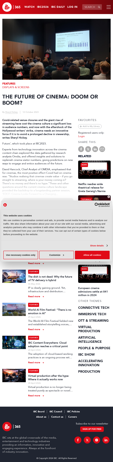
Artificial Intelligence (90, 339)
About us (41, 416)
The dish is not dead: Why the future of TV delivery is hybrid (50, 278)
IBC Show (86, 354)
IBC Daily (58, 7)
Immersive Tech (92, 314)
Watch (29, 7)
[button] (108, 7)
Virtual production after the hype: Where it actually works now (48, 377)
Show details (97, 245)
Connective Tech (93, 308)
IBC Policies (73, 411)
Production (89, 371)
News (84, 165)
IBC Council (55, 411)
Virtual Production (89, 329)
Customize (56, 255)
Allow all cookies (92, 255)
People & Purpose (94, 348)
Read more (34, 263)
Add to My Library (91, 126)
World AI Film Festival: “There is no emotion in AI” (49, 311)
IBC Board (38, 411)
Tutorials (86, 199)
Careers (72, 416)
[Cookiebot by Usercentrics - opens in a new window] (97, 205)
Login (81, 136)
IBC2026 (43, 7)
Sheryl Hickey (11, 112)
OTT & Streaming (93, 320)
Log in (72, 7)
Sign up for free (92, 429)
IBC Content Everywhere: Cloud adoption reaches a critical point (48, 344)
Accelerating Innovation (90, 363)
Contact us (57, 416)
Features (8, 84)
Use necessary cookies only (20, 255)
